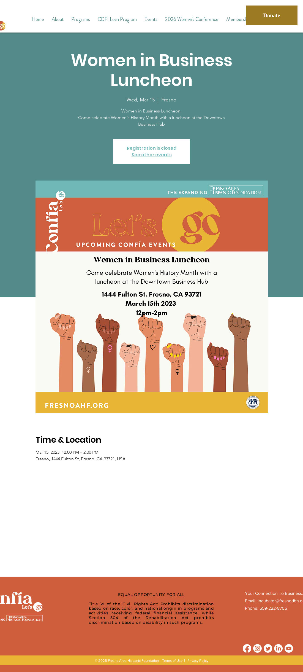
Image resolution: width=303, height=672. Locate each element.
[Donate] (271, 15)
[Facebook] (247, 648)
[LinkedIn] (278, 648)
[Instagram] (257, 648)
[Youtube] (289, 648)
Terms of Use (172, 660)
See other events (152, 155)
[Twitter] (268, 648)
